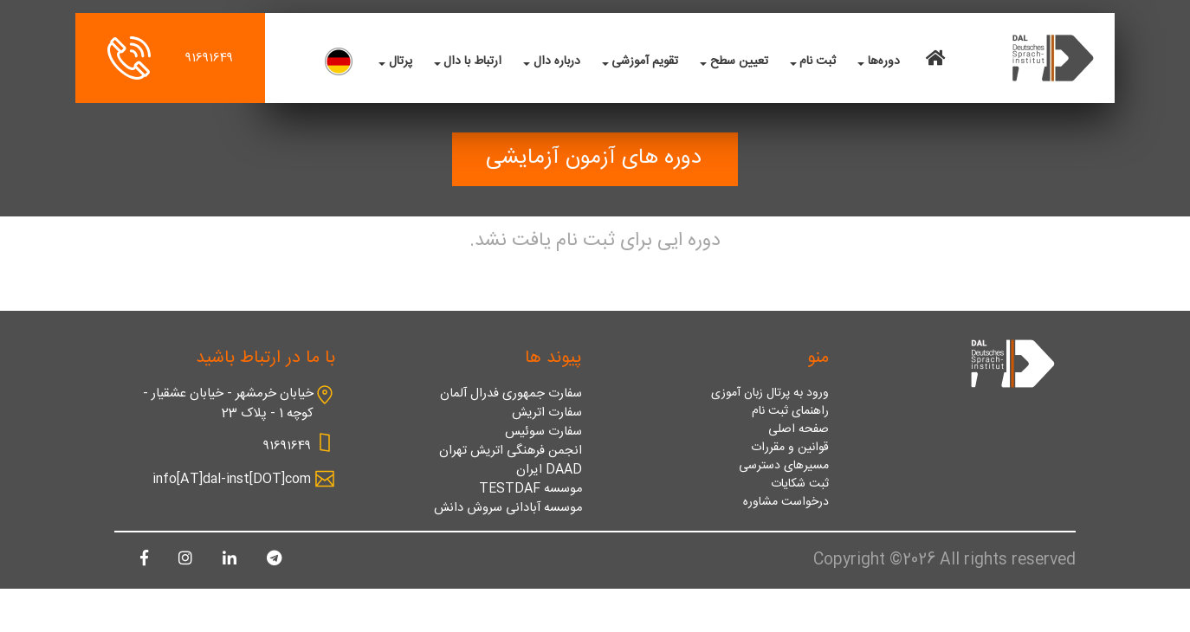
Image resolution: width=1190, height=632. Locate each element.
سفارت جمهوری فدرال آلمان (511, 393)
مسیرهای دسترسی (784, 466)
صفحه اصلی (798, 430)
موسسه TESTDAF (530, 489)
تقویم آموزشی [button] (644, 62)
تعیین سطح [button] (739, 62)
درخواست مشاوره (786, 502)
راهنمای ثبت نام (790, 412)
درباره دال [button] (557, 62)
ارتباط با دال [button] (472, 62)
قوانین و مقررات (790, 448)
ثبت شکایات (800, 484)
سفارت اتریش (547, 412)
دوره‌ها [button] (884, 62)
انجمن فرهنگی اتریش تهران (510, 451)
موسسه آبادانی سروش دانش (508, 508)
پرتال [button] (400, 62)
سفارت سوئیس (543, 432)
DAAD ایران (549, 470)
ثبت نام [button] (817, 62)
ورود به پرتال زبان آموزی (770, 393)
